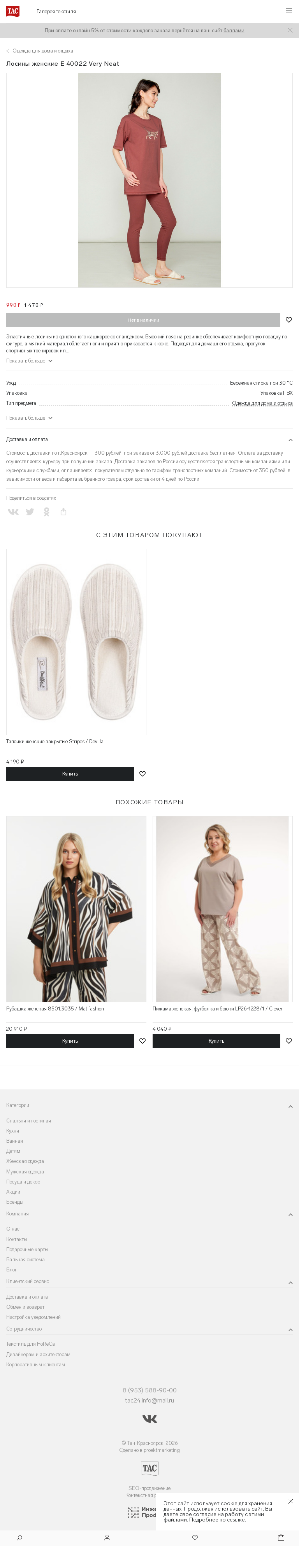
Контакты (16, 1239)
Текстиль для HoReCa (30, 1344)
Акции (13, 1192)
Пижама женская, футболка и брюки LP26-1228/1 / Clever (218, 1009)
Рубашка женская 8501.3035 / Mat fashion (55, 1009)
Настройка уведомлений (33, 1317)
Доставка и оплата (27, 439)
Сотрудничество (24, 1329)
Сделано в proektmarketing (149, 1450)
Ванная (14, 1141)
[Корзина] (280, 1538)
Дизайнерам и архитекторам (38, 1354)
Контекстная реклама (149, 1495)
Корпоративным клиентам (35, 1364)
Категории (17, 1105)
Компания (17, 1214)
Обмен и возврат (25, 1307)
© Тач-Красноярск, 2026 (149, 1443)
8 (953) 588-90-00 (150, 1390)
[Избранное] (194, 1538)
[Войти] (107, 1538)
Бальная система (25, 1259)
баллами (233, 30)
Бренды (14, 1202)
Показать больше (25, 361)
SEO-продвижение (149, 1488)
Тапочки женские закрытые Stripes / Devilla (55, 741)
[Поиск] (19, 1539)
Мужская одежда (25, 1172)
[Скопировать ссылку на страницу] (63, 512)
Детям (13, 1151)
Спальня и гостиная (28, 1121)
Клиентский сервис (27, 1281)
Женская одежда (25, 1161)
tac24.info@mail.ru (149, 1400)
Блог (11, 1270)
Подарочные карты (27, 1249)
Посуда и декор (23, 1182)
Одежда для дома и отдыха (262, 403)
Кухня (12, 1131)
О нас (12, 1229)
